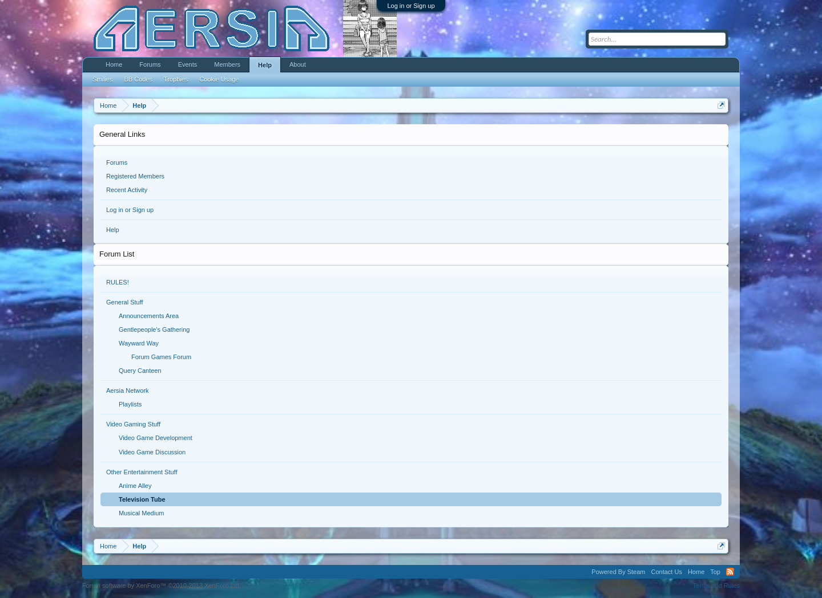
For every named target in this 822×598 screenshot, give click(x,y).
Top (715, 571)
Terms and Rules (716, 585)
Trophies (176, 79)
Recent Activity (126, 189)
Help (112, 229)
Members (227, 64)
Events (188, 64)
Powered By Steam (618, 571)
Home (114, 64)
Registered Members (135, 176)
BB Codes (138, 79)
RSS (730, 572)
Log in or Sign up (410, 5)
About (297, 64)
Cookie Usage (219, 79)
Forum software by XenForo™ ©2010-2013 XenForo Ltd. (161, 585)
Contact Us (666, 571)
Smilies (102, 79)
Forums (116, 162)
